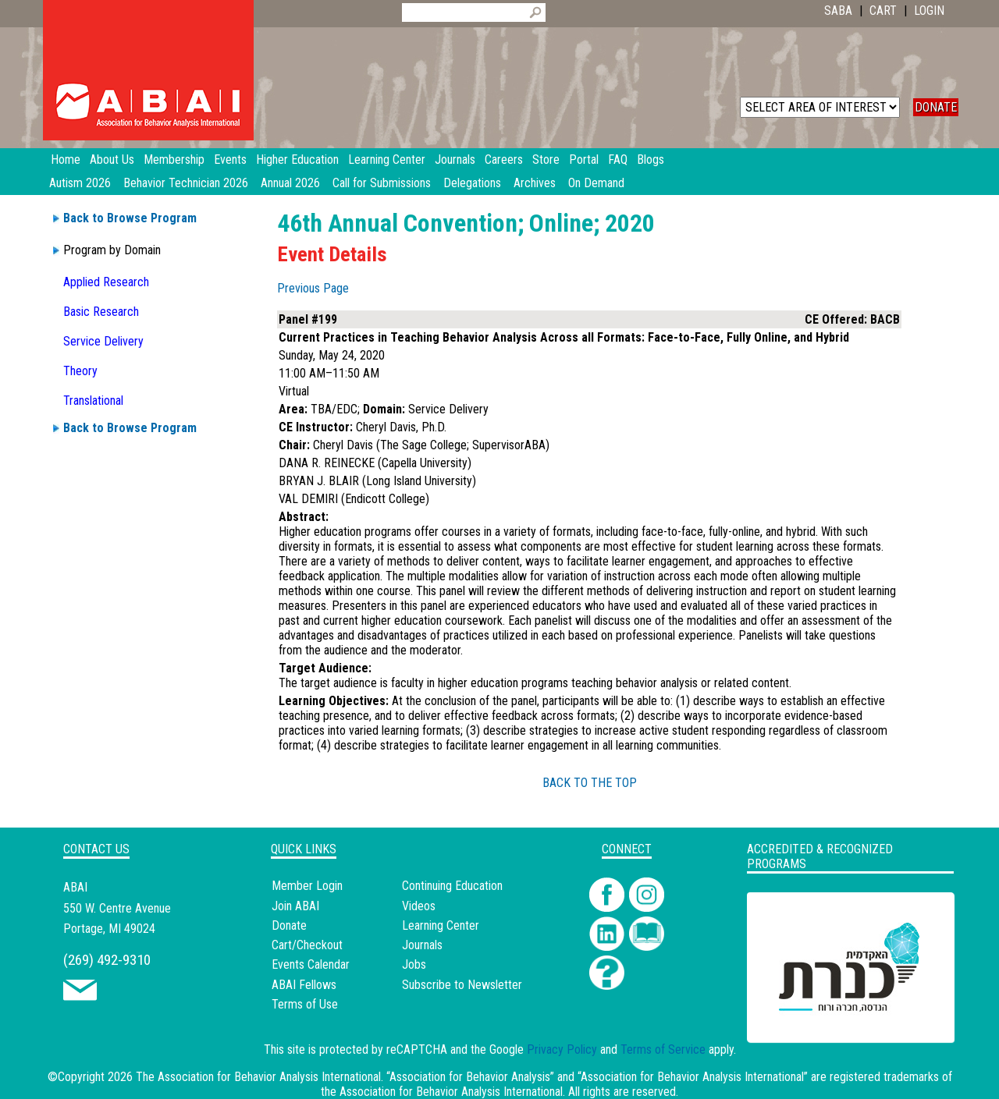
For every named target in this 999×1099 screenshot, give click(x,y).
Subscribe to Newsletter (462, 984)
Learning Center (440, 925)
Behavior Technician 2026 (185, 182)
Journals (422, 945)
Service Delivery (103, 341)
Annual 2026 (290, 182)
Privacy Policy (562, 1049)
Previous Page (313, 288)
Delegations (472, 182)
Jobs (414, 964)
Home (65, 159)
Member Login (307, 885)
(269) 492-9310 (107, 960)
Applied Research (106, 282)
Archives (535, 182)
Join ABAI (295, 906)
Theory (80, 370)
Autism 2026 (80, 182)
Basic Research (101, 311)
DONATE (936, 107)
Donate (289, 925)
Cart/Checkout (307, 945)
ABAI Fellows (304, 984)
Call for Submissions (381, 182)
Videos (419, 906)
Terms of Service (663, 1049)
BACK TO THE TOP (589, 782)
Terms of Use (305, 1004)
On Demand (596, 182)
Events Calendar (311, 964)
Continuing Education (452, 885)
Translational (93, 400)
